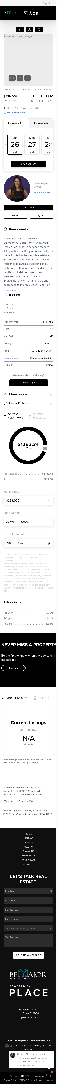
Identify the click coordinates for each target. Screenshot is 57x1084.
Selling (28, 847)
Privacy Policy (10, 1080)
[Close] (51, 1054)
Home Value (28, 855)
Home (28, 834)
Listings (28, 838)
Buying (29, 842)
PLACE (46, 1040)
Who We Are (28, 860)
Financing (28, 851)
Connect (28, 864)
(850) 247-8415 (28, 1017)
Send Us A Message (28, 955)
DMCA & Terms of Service (31, 1080)
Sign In (44, 3)
